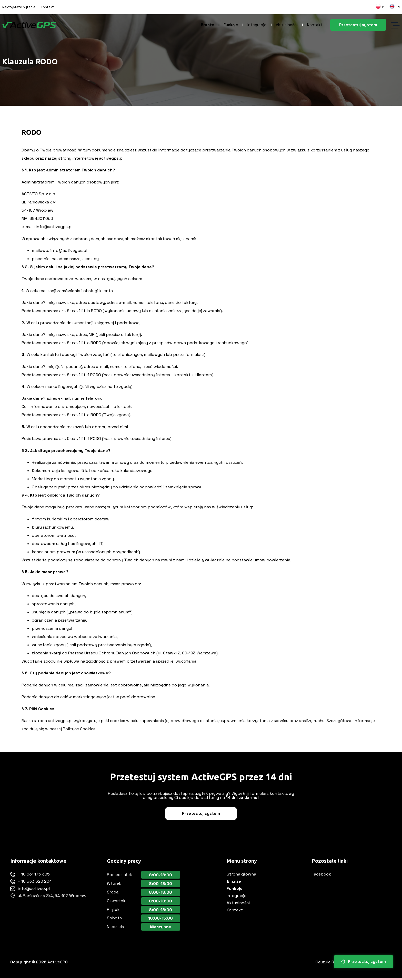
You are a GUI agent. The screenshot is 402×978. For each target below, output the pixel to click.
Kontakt (47, 7)
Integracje (256, 24)
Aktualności (287, 24)
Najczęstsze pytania (18, 7)
